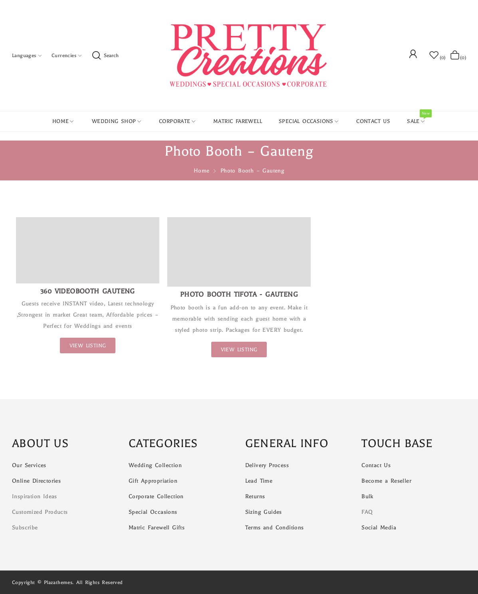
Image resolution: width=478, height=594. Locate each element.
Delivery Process (267, 465)
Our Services (29, 465)
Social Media (378, 527)
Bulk (367, 496)
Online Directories (36, 480)
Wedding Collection (155, 465)
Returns (255, 496)
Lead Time (259, 480)
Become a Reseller (386, 480)
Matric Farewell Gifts (156, 527)
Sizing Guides (263, 512)
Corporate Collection (156, 496)
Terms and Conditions (274, 527)
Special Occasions (153, 512)
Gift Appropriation (153, 480)
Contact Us (376, 465)
